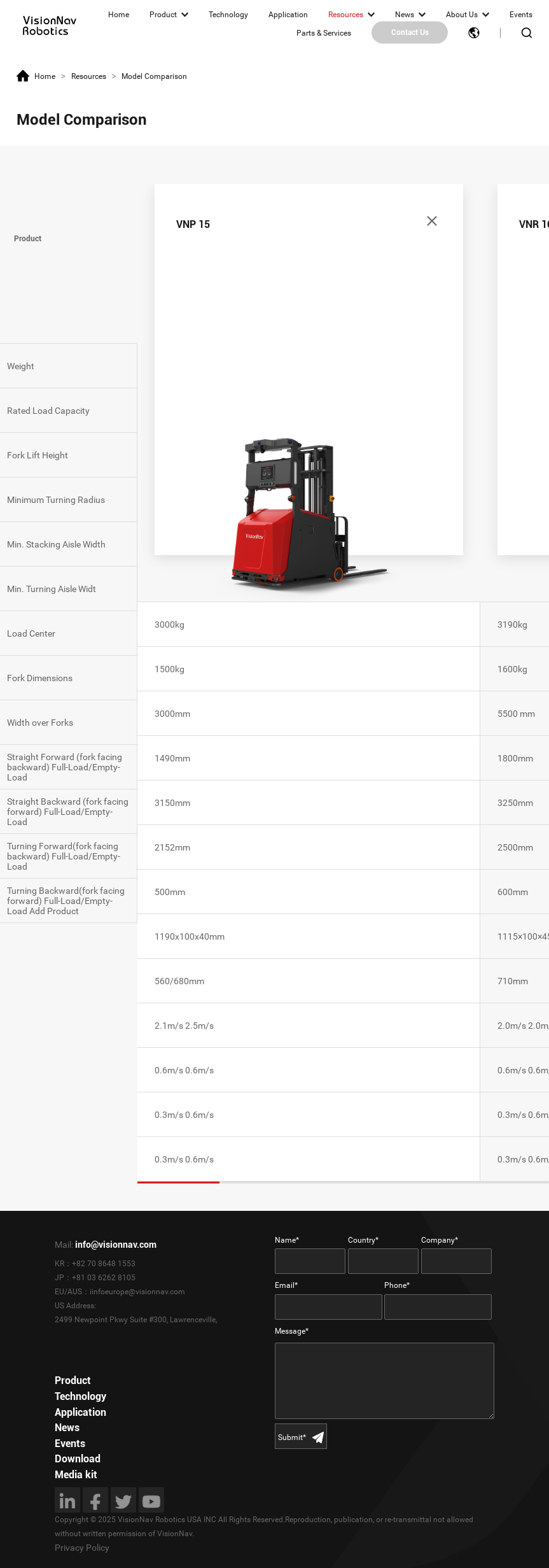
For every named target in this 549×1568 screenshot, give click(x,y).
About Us (462, 14)
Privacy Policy (82, 1548)
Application (288, 14)
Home (118, 14)
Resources (345, 14)
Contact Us (410, 32)
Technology (228, 14)
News (404, 14)
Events (521, 14)
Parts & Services (323, 32)
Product (163, 14)
